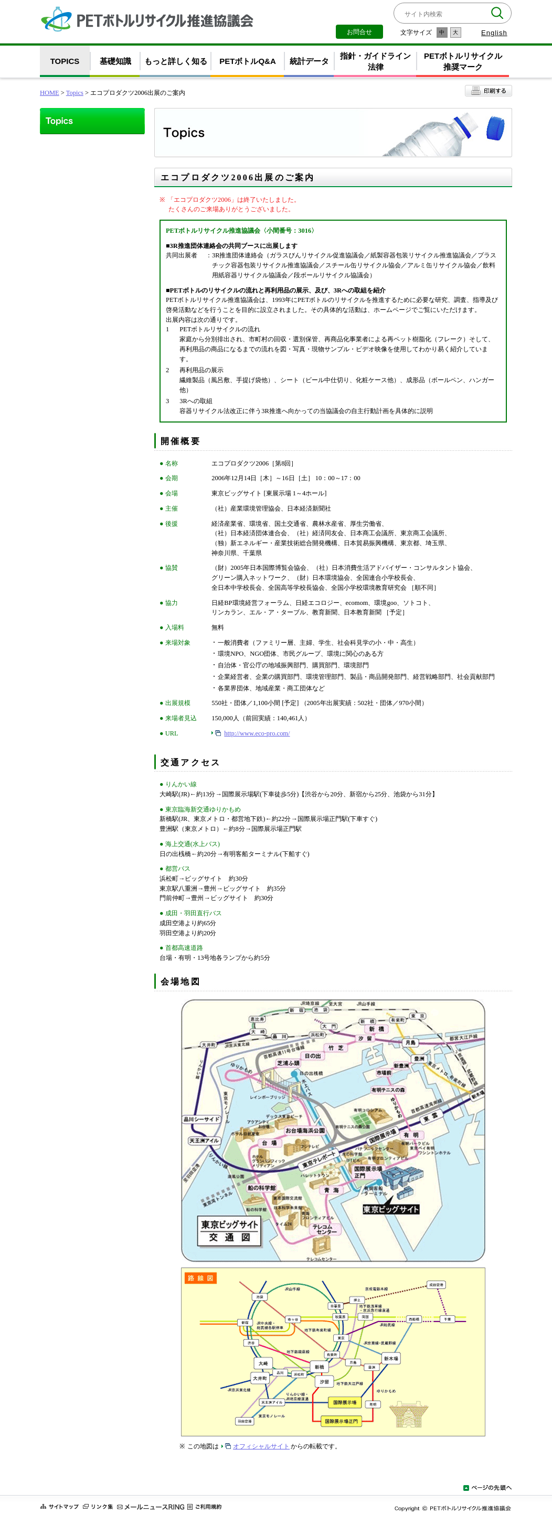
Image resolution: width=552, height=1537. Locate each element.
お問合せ (359, 32)
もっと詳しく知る (175, 61)
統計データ (309, 61)
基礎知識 (115, 61)
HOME (49, 92)
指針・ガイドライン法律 (375, 61)
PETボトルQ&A (247, 61)
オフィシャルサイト (261, 1446)
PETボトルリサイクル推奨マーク (463, 61)
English (494, 33)
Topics (74, 92)
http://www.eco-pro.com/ (257, 733)
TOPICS (65, 61)
